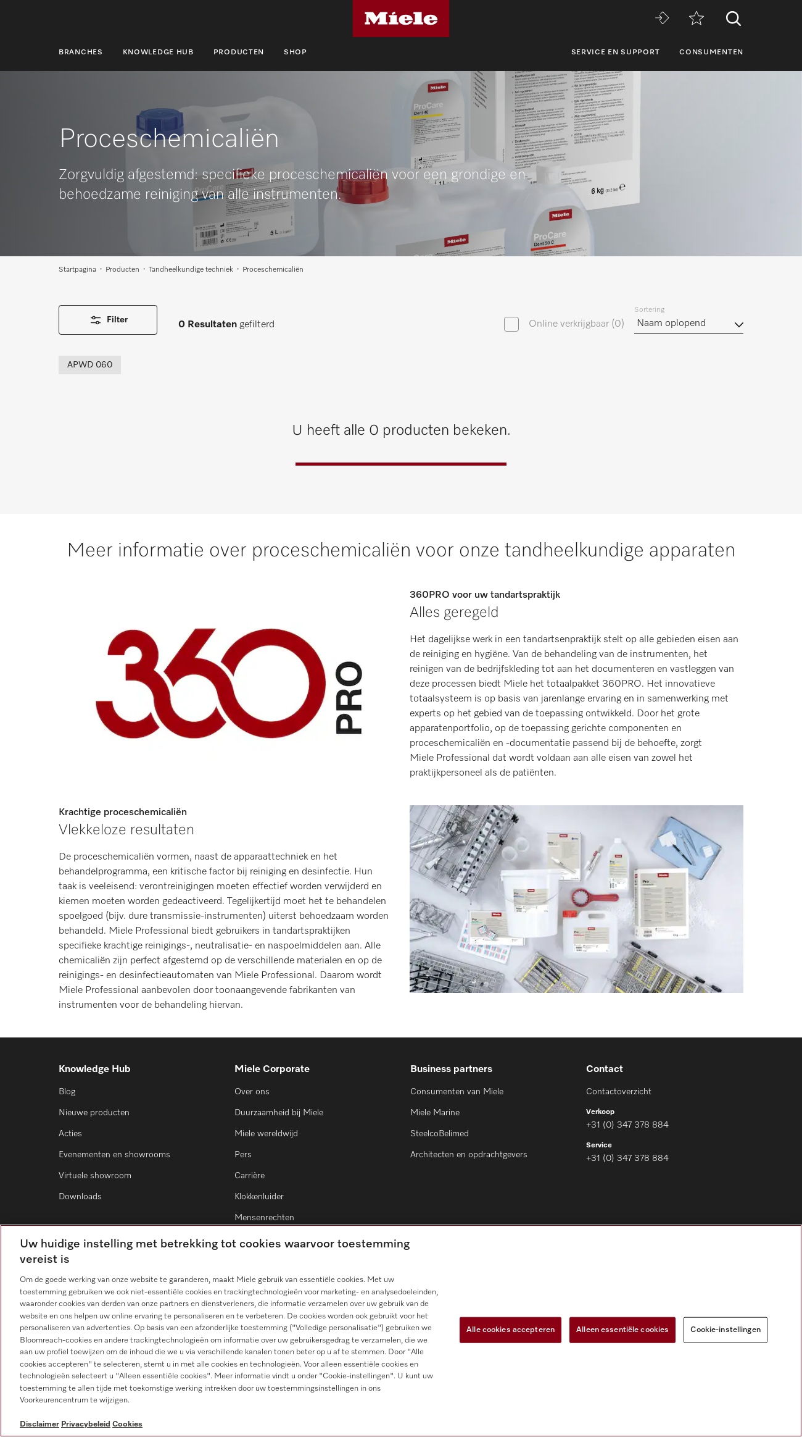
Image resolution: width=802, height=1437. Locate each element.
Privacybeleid (85, 1424)
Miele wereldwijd (266, 1133)
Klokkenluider (259, 1196)
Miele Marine (435, 1112)
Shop (295, 52)
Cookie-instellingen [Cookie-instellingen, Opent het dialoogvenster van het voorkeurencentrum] (725, 1330)
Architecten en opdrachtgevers (468, 1154)
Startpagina (77, 270)
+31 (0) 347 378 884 (627, 1125)
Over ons (252, 1091)
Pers (243, 1154)
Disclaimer (39, 1424)
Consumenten (711, 52)
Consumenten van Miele (456, 1091)
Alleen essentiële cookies (622, 1330)
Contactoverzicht (618, 1091)
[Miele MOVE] (662, 18)
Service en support (615, 52)
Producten (238, 52)
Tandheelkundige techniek (191, 270)
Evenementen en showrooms (114, 1154)
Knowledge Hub (158, 52)
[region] (401, 1331)
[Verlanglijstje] (696, 18)
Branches (81, 52)
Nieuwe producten (94, 1112)
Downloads (80, 1196)
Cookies (127, 1424)
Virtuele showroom (95, 1175)
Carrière (249, 1175)
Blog (67, 1091)
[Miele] (401, 18)
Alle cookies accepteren (510, 1330)
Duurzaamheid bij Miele (278, 1112)
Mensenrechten (264, 1217)
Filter (108, 320)
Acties (70, 1133)
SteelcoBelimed (439, 1133)
